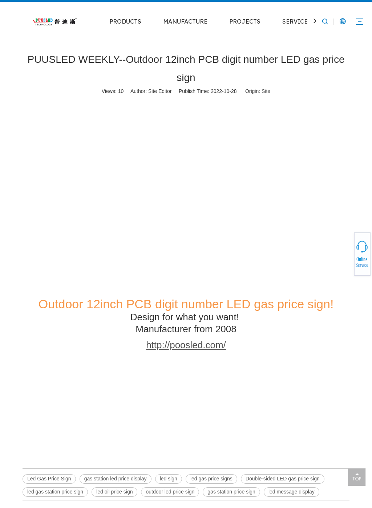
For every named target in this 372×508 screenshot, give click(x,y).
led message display (291, 492)
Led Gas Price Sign (49, 478)
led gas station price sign (55, 492)
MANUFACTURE (185, 21)
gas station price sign (231, 492)
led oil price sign (114, 492)
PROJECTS (244, 21)
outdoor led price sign (170, 492)
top (357, 477)
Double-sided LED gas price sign (283, 478)
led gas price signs (211, 478)
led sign (168, 478)
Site (266, 91)
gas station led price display (115, 478)
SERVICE (295, 21)
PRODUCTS (125, 21)
